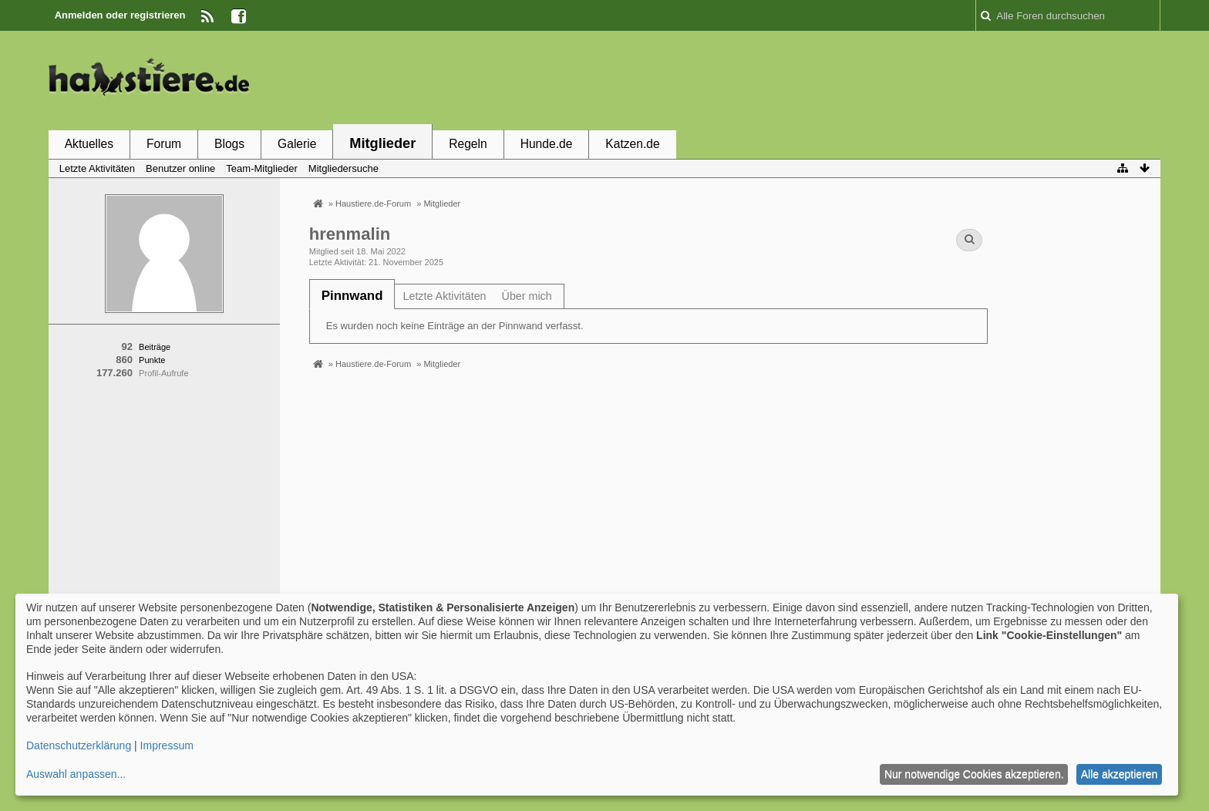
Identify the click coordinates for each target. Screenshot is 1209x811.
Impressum (167, 745)
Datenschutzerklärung (78, 745)
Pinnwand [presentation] (352, 295)
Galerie (297, 143)
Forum (163, 143)
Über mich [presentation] (527, 296)
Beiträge (154, 347)
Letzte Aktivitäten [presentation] (444, 296)
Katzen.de (632, 143)
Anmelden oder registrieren (120, 15)
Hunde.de (546, 143)
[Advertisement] (879, 79)
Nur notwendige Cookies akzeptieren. (974, 774)
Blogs (229, 143)
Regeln (468, 143)
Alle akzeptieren (1119, 774)
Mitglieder (382, 143)
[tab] (352, 295)
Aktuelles (89, 143)
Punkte (152, 360)
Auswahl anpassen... (76, 774)
